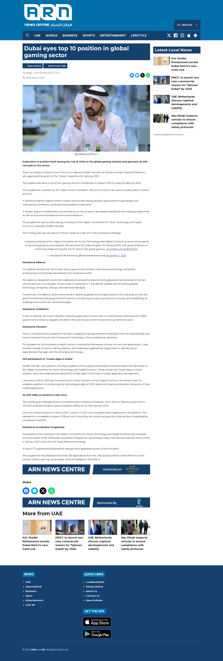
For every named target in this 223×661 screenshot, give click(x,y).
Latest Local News (173, 50)
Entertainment (113, 35)
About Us (91, 591)
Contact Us (93, 595)
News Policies (94, 600)
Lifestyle (139, 35)
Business (70, 35)
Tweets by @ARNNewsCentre (168, 134)
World (52, 35)
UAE (37, 35)
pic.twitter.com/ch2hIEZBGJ (122, 249)
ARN (33, 649)
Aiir (43, 649)
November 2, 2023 (116, 255)
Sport (29, 595)
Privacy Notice (94, 586)
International (33, 586)
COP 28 (30, 605)
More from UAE (57, 66)
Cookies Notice (95, 582)
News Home (34, 66)
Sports (89, 35)
